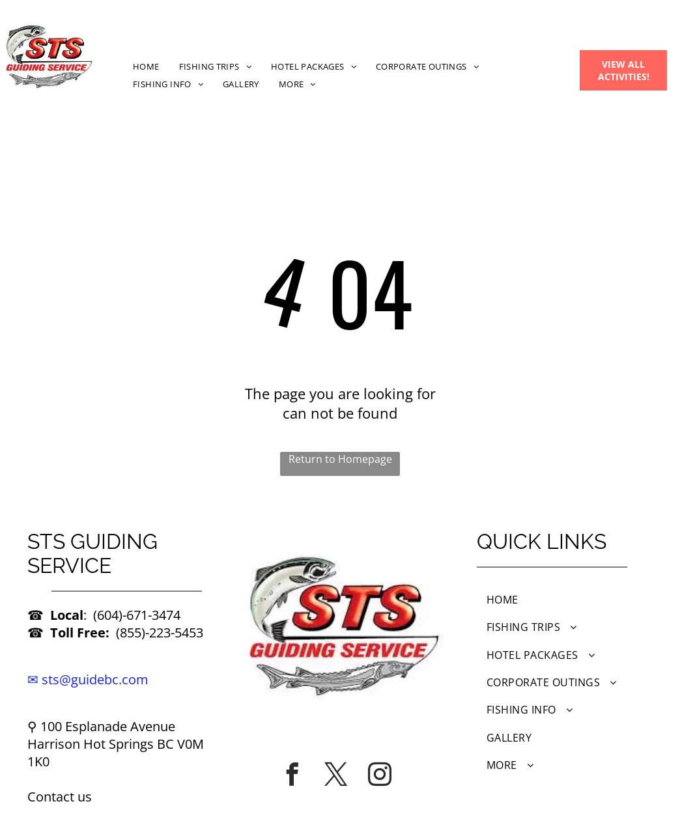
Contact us (59, 796)
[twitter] (336, 774)
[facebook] (292, 774)
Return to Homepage (340, 459)
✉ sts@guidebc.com (88, 679)
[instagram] (380, 774)
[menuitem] (146, 66)
